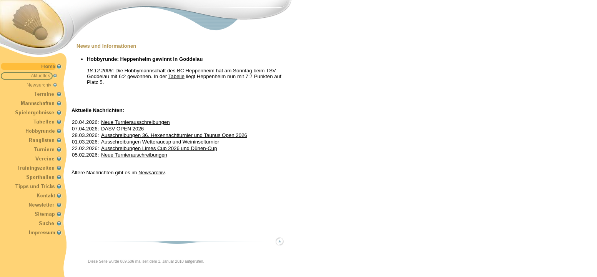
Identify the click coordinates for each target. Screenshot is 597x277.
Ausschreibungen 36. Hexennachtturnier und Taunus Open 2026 (174, 135)
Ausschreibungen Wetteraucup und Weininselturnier (160, 142)
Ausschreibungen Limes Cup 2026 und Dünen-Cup (159, 148)
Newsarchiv (151, 172)
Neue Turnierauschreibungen (134, 155)
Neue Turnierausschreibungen (135, 122)
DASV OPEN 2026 (122, 129)
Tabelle (176, 76)
